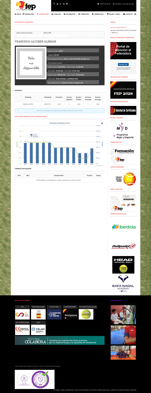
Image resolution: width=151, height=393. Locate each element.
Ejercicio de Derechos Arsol (120, 390)
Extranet (57, 390)
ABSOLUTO (47, 104)
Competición (43, 14)
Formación (83, 14)
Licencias (56, 14)
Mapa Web (133, 390)
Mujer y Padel (113, 14)
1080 (59, 104)
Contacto (128, 14)
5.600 (78, 104)
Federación (28, 14)
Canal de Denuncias (67, 390)
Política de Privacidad (81, 390)
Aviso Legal (106, 390)
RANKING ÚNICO (28, 104)
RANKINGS (18, 90)
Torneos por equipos (23, 169)
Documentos (69, 14)
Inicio (18, 14)
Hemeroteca (98, 14)
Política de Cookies (96, 390)
